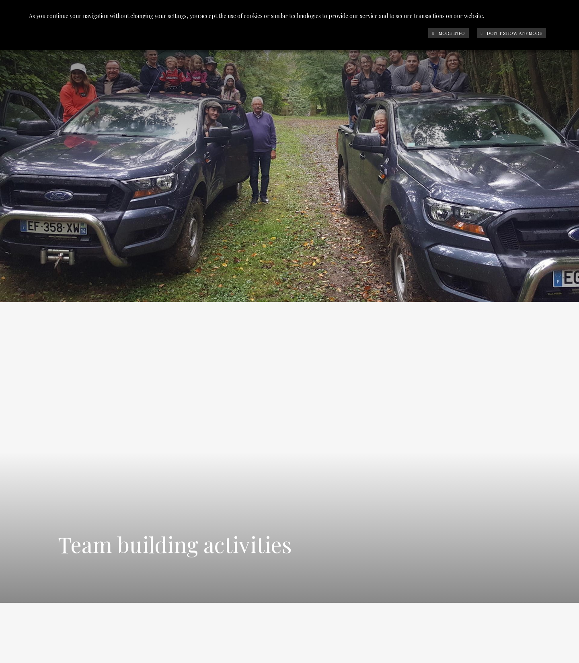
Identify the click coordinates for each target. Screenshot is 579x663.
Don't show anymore (511, 33)
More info (448, 33)
